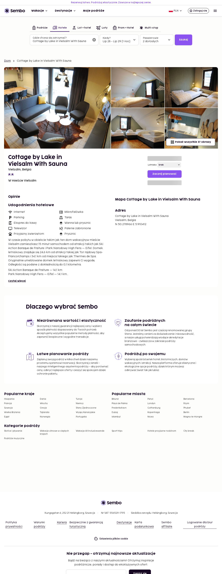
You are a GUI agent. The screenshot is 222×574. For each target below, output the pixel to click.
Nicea (150, 417)
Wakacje (39, 10)
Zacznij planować (164, 174)
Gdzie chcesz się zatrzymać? (49, 37)
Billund (115, 399)
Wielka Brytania (12, 412)
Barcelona (188, 399)
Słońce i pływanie (13, 431)
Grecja (43, 408)
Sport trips (117, 431)
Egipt (6, 417)
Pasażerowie (150, 38)
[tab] (40, 28)
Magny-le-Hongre (192, 417)
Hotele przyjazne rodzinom (161, 431)
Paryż (150, 399)
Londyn (151, 403)
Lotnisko (152, 165)
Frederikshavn (119, 408)
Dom (7, 61)
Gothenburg (153, 408)
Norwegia (45, 417)
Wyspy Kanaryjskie (85, 412)
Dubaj (115, 412)
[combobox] (61, 41)
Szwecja (8, 408)
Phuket (187, 408)
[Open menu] (215, 10)
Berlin (186, 412)
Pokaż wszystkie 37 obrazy (190, 142)
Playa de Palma (119, 403)
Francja (8, 403)
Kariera (62, 522)
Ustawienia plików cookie (111, 539)
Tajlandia (44, 412)
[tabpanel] (111, 39)
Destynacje (65, 10)
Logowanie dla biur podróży (200, 524)
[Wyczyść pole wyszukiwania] (94, 40)
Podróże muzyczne (14, 438)
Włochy (44, 403)
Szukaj (183, 40)
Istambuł (116, 417)
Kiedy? (106, 38)
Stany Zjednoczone (86, 408)
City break (188, 431)
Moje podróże (93, 10)
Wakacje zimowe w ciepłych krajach (54, 432)
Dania (43, 399)
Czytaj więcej (17, 281)
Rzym (186, 403)
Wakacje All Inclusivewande (90, 431)
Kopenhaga (153, 412)
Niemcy (80, 403)
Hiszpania (9, 399)
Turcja (79, 399)
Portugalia (81, 417)
